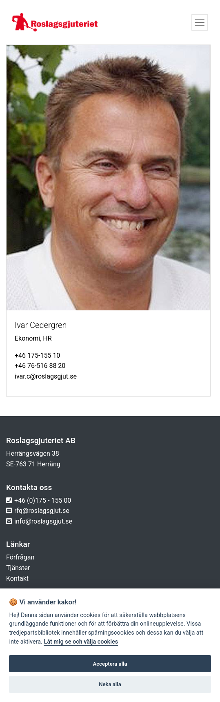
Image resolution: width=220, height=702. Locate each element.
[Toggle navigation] (199, 22)
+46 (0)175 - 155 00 (42, 500)
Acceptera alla (110, 664)
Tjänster (18, 568)
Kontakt (17, 578)
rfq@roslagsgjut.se (41, 511)
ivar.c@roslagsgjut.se (46, 376)
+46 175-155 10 (37, 355)
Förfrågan (20, 557)
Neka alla (110, 684)
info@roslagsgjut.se (43, 521)
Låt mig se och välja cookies (81, 641)
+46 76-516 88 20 (40, 366)
